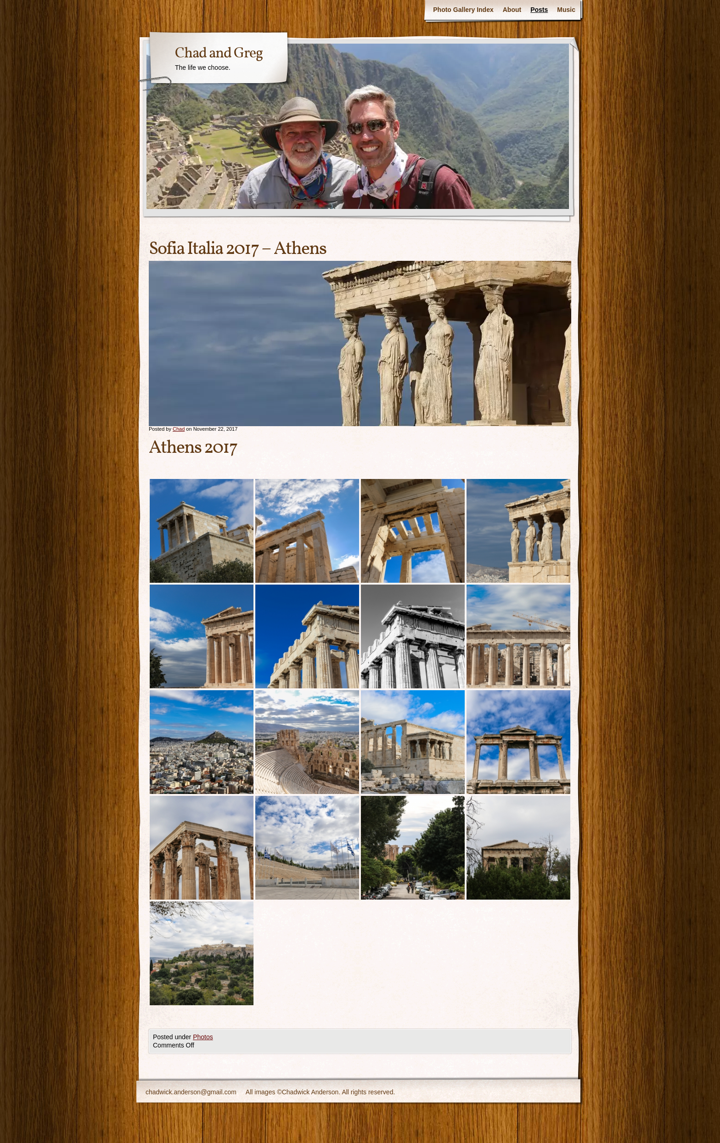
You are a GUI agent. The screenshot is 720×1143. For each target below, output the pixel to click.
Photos (203, 1037)
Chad (179, 429)
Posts (539, 9)
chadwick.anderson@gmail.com (191, 1092)
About (512, 9)
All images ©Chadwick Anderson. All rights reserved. (320, 1092)
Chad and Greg (219, 54)
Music (566, 9)
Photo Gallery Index (463, 9)
